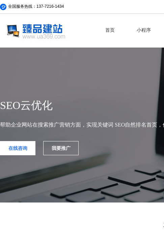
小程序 (144, 30)
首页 (110, 30)
